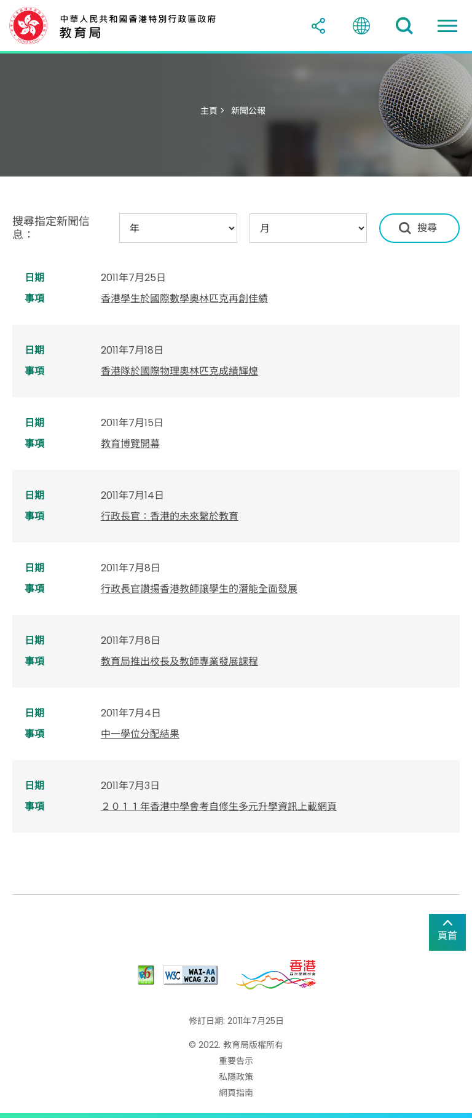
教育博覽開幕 (130, 444)
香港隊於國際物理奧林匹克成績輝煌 (179, 371)
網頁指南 (236, 1093)
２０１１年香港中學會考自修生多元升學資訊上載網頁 (219, 806)
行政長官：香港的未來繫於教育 (169, 516)
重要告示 (236, 1061)
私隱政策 (236, 1077)
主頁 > (212, 111)
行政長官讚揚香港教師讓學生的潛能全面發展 (199, 589)
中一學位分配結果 (140, 734)
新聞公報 (248, 111)
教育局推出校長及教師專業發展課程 (179, 661)
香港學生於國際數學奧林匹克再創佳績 (184, 298)
